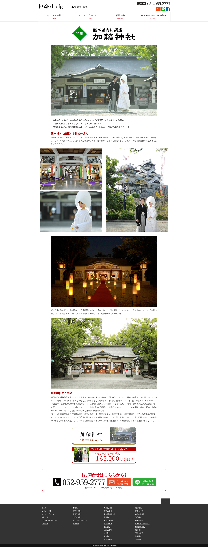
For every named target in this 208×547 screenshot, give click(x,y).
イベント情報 (54, 17)
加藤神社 (76, 524)
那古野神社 (108, 524)
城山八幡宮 (108, 530)
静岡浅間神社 (140, 527)
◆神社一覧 (108, 508)
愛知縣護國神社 (109, 514)
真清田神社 (77, 514)
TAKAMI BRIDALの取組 (153, 17)
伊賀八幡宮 (139, 511)
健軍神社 (138, 536)
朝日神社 (107, 527)
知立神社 (138, 517)
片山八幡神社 (109, 520)
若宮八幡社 (77, 511)
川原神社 (107, 517)
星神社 (106, 533)
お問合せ (45, 524)
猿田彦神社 (77, 517)
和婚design (101, 545)
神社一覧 (120, 17)
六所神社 (138, 508)
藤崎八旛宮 (139, 533)
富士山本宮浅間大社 (80, 520)
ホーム (44, 508)
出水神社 (138, 539)
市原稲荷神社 (140, 514)
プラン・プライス (87, 17)
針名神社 (107, 536)
